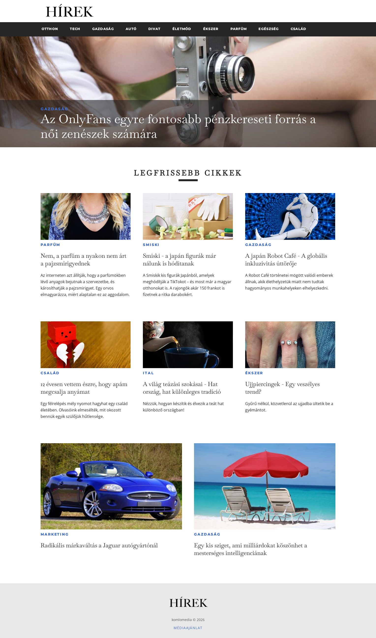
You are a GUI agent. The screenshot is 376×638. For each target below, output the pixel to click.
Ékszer (254, 373)
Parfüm (50, 245)
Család (50, 373)
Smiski (151, 245)
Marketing (55, 534)
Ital (148, 373)
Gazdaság (54, 109)
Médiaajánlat (188, 627)
